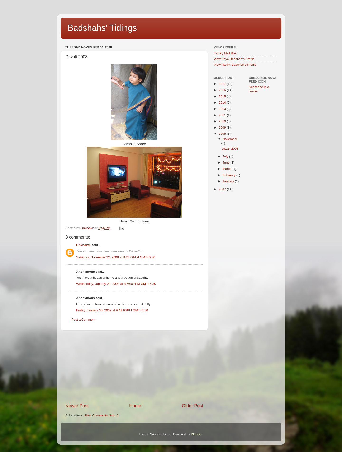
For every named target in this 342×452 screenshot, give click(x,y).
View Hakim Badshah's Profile (235, 64)
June (226, 162)
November (230, 139)
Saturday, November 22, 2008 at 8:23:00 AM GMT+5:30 (115, 257)
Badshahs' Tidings (102, 28)
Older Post (192, 405)
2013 (223, 109)
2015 (223, 96)
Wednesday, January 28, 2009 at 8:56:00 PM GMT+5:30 (116, 284)
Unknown (83, 245)
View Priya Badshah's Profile (234, 59)
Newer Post (77, 405)
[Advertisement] (134, 366)
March (227, 169)
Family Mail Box (225, 53)
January (229, 181)
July (226, 156)
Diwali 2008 (230, 148)
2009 (223, 127)
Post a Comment (83, 319)
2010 (223, 121)
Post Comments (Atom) (101, 415)
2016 (223, 90)
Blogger (196, 434)
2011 (223, 115)
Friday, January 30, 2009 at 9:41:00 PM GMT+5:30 (112, 310)
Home (135, 405)
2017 (223, 84)
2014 (223, 102)
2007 (223, 189)
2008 (223, 133)
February (229, 175)
